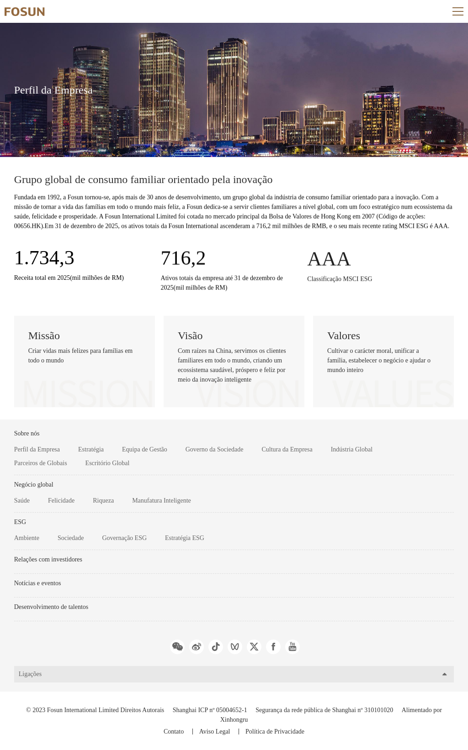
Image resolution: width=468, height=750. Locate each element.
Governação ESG (124, 538)
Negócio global (33, 484)
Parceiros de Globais (40, 463)
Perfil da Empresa (37, 449)
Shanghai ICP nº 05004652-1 (210, 710)
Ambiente (26, 538)
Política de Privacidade (274, 731)
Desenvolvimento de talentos (51, 606)
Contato (174, 731)
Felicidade (61, 500)
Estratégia (91, 449)
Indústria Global (351, 449)
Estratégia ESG (184, 538)
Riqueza (103, 500)
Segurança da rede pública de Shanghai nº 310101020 (324, 710)
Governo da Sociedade (215, 449)
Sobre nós (27, 433)
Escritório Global (107, 463)
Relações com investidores (48, 559)
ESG (20, 522)
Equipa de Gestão (144, 449)
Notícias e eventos (37, 583)
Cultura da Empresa (286, 449)
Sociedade (71, 538)
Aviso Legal (214, 731)
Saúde (22, 500)
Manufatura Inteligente (161, 500)
